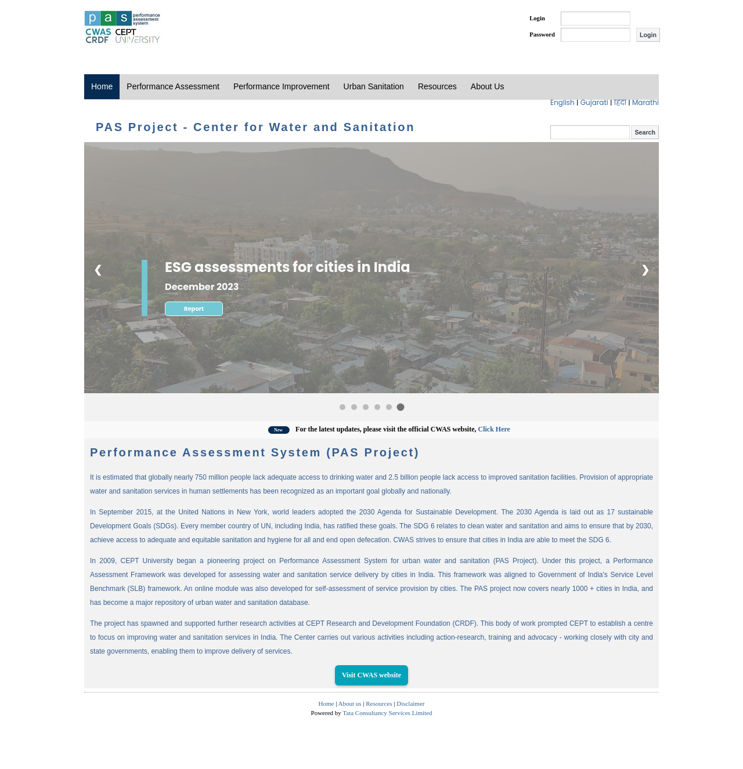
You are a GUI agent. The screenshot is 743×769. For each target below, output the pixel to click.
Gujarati (595, 102)
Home (102, 86)
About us (350, 703)
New (289, 430)
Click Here (504, 429)
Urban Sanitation (374, 86)
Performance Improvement (281, 86)
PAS (123, 27)
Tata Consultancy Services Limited (387, 712)
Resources (437, 86)
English (563, 102)
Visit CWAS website (371, 675)
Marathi (645, 102)
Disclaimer (410, 703)
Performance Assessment (173, 86)
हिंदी (621, 102)
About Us (487, 86)
